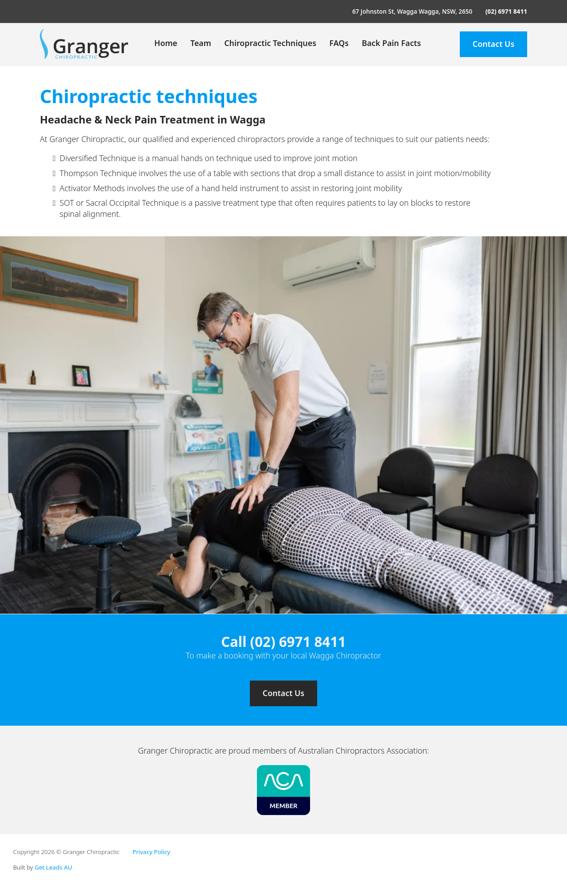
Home (165, 43)
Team (200, 43)
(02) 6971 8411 (506, 11)
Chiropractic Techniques (270, 43)
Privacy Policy (151, 852)
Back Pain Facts (391, 43)
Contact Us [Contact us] (283, 693)
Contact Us (493, 43)
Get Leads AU (53, 867)
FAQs (339, 43)
